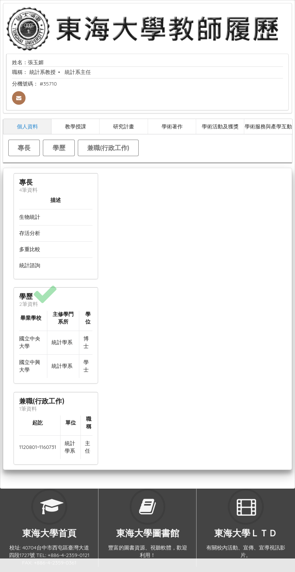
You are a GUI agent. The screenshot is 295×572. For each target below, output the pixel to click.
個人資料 (27, 126)
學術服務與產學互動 (268, 126)
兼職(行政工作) (108, 148)
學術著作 (172, 126)
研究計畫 (123, 126)
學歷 (59, 148)
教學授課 (75, 126)
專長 (24, 148)
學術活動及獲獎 (220, 126)
